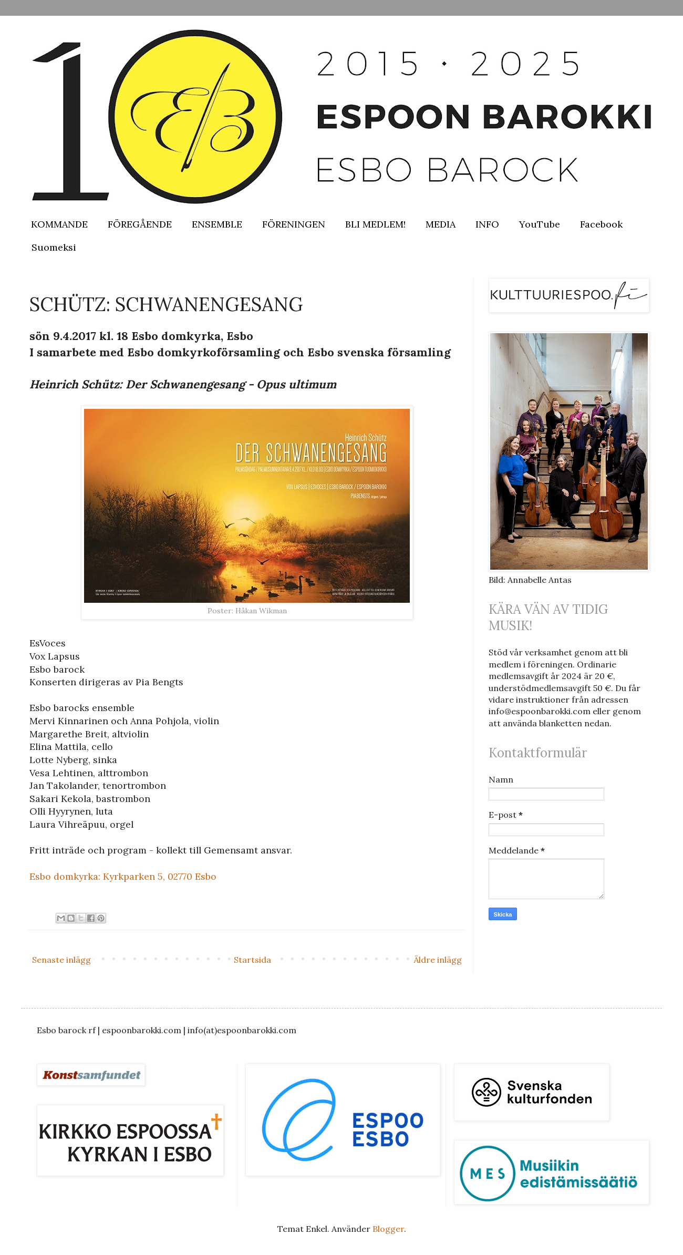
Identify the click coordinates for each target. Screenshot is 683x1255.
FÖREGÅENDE (140, 224)
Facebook (601, 224)
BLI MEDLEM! (375, 224)
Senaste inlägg (61, 959)
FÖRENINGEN (293, 224)
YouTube (539, 224)
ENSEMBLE (217, 224)
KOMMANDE (59, 224)
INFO (487, 224)
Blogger (388, 1228)
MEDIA (441, 224)
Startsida (252, 959)
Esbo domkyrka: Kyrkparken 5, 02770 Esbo (122, 876)
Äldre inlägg (437, 959)
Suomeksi (54, 247)
